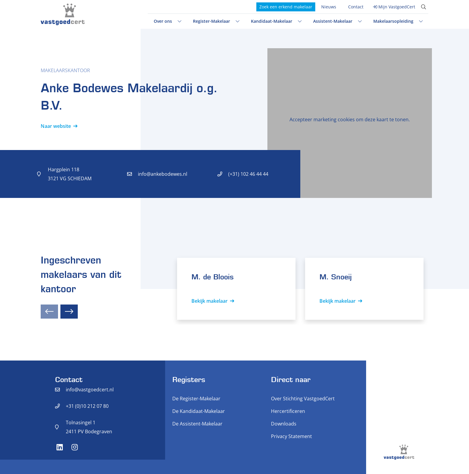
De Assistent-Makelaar (197, 423)
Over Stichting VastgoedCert (303, 398)
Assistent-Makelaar (332, 21)
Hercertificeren (288, 411)
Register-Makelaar (211, 21)
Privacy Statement (291, 436)
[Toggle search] (423, 6)
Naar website (56, 126)
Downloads (283, 423)
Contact (355, 7)
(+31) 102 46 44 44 (248, 174)
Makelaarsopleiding (393, 21)
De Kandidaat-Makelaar (198, 411)
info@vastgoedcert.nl (90, 389)
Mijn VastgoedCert (396, 7)
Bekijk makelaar (209, 301)
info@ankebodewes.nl (162, 174)
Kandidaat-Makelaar (271, 21)
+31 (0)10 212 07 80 (87, 406)
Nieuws (328, 7)
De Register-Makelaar (196, 398)
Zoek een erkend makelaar (285, 7)
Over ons (163, 21)
